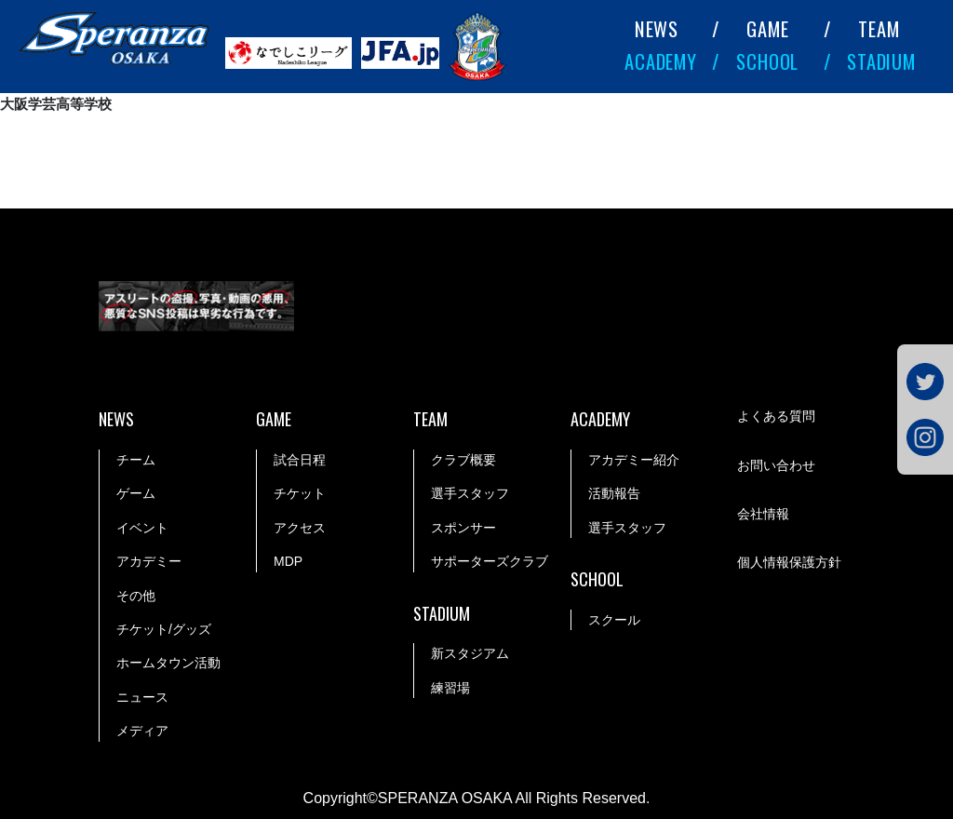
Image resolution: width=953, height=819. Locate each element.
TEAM (878, 29)
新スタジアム (470, 653)
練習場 (450, 687)
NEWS (656, 29)
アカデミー (148, 561)
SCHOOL (767, 61)
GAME (767, 29)
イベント (142, 527)
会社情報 (763, 513)
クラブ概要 (463, 459)
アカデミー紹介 (633, 459)
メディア (142, 730)
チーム (135, 459)
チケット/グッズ (163, 629)
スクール (614, 619)
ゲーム (135, 493)
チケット (300, 493)
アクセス (300, 527)
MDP (288, 561)
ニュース (142, 697)
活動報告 (614, 493)
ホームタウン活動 (168, 662)
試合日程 (300, 459)
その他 (135, 595)
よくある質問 (776, 416)
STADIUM (881, 61)
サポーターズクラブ (489, 561)
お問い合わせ (776, 465)
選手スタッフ (470, 493)
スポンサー (463, 527)
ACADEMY (660, 61)
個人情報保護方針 (789, 562)
